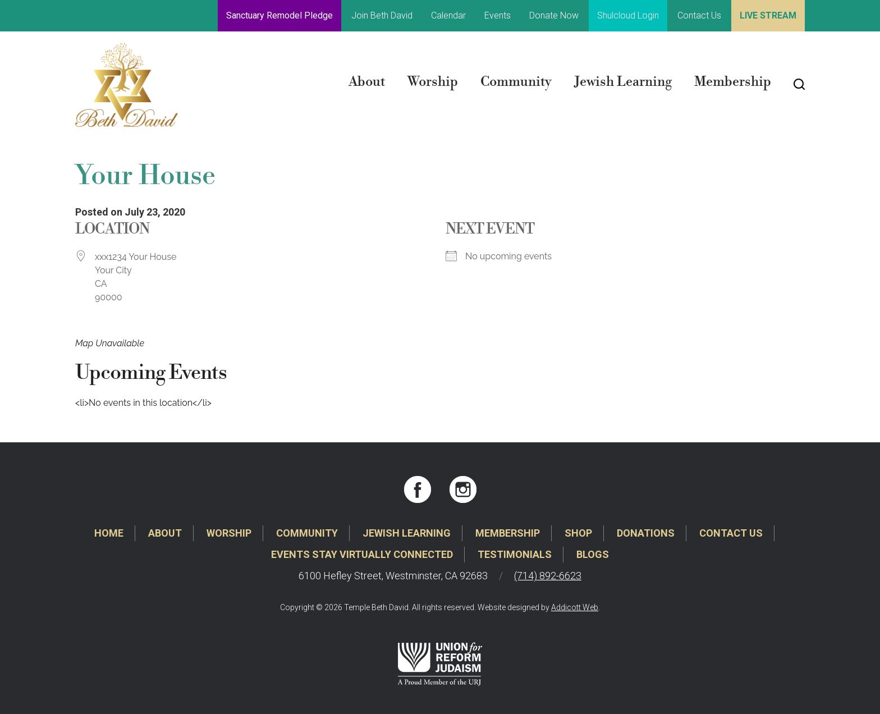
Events (497, 15)
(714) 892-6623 (547, 576)
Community (516, 82)
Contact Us (699, 15)
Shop (578, 533)
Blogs (592, 554)
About (367, 82)
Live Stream (768, 15)
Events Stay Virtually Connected (362, 554)
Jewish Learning (623, 82)
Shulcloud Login (628, 15)
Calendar (448, 15)
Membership (732, 82)
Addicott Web (574, 607)
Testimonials (515, 554)
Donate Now (554, 15)
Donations (646, 533)
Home (108, 533)
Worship (432, 82)
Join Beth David (381, 15)
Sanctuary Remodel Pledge (279, 15)
